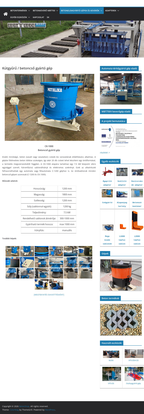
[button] (28, 11)
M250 (111, 360)
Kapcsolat (38, 17)
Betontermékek (18, 10)
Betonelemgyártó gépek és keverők (80, 10)
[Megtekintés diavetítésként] (49, 294)
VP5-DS (111, 383)
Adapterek (110, 10)
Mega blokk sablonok (107, 240)
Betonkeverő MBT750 (44, 10)
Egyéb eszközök (18, 17)
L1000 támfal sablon (122, 240)
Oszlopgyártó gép (133, 383)
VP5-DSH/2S (133, 360)
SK (48, 17)
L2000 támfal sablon (137, 240)
